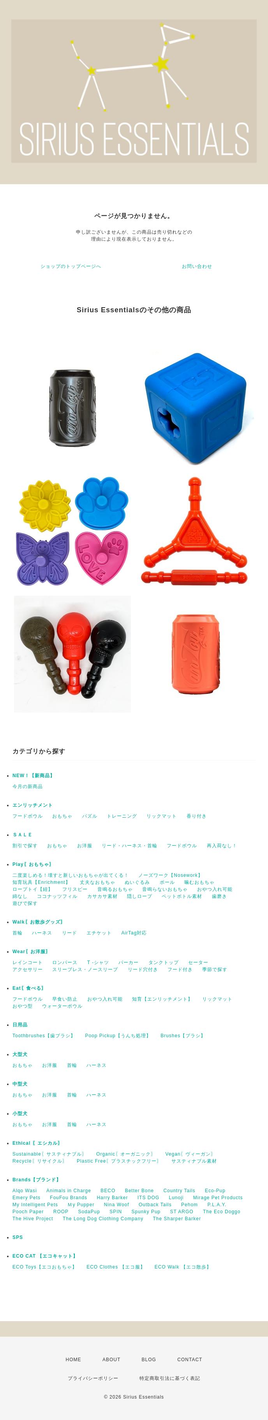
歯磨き (219, 896)
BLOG (149, 1359)
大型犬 (20, 1054)
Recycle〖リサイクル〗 (39, 1161)
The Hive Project (32, 1218)
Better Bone (139, 1190)
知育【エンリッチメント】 (162, 999)
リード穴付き (143, 969)
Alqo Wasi (24, 1190)
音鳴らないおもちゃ (165, 889)
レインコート (27, 962)
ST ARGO (182, 1211)
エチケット (99, 933)
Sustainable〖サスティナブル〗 (49, 1154)
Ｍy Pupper (80, 1204)
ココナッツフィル (57, 896)
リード (69, 933)
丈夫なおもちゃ (97, 882)
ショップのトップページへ (71, 266)
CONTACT (189, 1359)
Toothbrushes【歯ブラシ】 (44, 1035)
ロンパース (65, 962)
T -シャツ (98, 962)
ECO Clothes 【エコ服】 (115, 1267)
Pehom (189, 1204)
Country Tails (179, 1190)
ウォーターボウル (62, 1006)
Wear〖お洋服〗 (31, 951)
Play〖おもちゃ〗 (33, 864)
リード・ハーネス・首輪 (129, 845)
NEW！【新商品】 (33, 775)
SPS (17, 1237)
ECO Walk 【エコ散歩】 (183, 1267)
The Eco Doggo (221, 1211)
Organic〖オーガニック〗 (126, 1154)
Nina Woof (116, 1204)
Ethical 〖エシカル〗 (37, 1143)
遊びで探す (25, 903)
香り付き (197, 816)
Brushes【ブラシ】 (183, 1035)
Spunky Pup (146, 1211)
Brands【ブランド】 (36, 1179)
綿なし (20, 896)
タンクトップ (163, 962)
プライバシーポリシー (93, 1378)
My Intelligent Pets (35, 1204)
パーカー (128, 962)
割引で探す (25, 845)
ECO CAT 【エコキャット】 (45, 1256)
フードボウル (27, 816)
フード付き (180, 969)
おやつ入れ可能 (215, 889)
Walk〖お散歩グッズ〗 (38, 922)
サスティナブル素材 (194, 1161)
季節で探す (214, 969)
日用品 (20, 1025)
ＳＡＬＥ (22, 835)
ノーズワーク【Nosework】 (170, 875)
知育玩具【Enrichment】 (41, 882)
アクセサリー (27, 969)
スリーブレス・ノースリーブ (85, 969)
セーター (198, 962)
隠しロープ (139, 896)
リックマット (161, 816)
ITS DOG (148, 1197)
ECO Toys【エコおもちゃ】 (44, 1267)
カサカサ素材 (102, 896)
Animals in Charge (68, 1190)
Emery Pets (26, 1197)
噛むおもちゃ (199, 882)
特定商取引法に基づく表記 (169, 1378)
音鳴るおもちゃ (115, 889)
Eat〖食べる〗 (29, 988)
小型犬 (20, 1113)
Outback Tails (155, 1204)
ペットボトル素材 (182, 896)
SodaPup (89, 1211)
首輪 (17, 933)
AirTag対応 (134, 933)
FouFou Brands (68, 1197)
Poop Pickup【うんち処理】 (118, 1035)
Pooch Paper (28, 1211)
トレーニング (122, 816)
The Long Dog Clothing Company (103, 1218)
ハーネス (42, 933)
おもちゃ (62, 816)
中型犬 (20, 1084)
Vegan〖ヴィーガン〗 (190, 1154)
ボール (167, 882)
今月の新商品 (27, 786)
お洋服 (84, 845)
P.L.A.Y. (216, 1204)
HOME (73, 1359)
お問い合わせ (197, 266)
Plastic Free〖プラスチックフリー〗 (119, 1161)
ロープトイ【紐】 (32, 889)
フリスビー (75, 889)
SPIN (115, 1211)
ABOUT (111, 1359)
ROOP (61, 1211)
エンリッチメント (32, 805)
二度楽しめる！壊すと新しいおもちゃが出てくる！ (70, 875)
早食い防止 (65, 999)
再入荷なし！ (222, 845)
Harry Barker (112, 1197)
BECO (107, 1190)
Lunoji (176, 1197)
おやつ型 (22, 1006)
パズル (89, 816)
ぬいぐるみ (137, 882)
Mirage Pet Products (218, 1197)
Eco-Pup (215, 1190)
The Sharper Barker (177, 1218)
